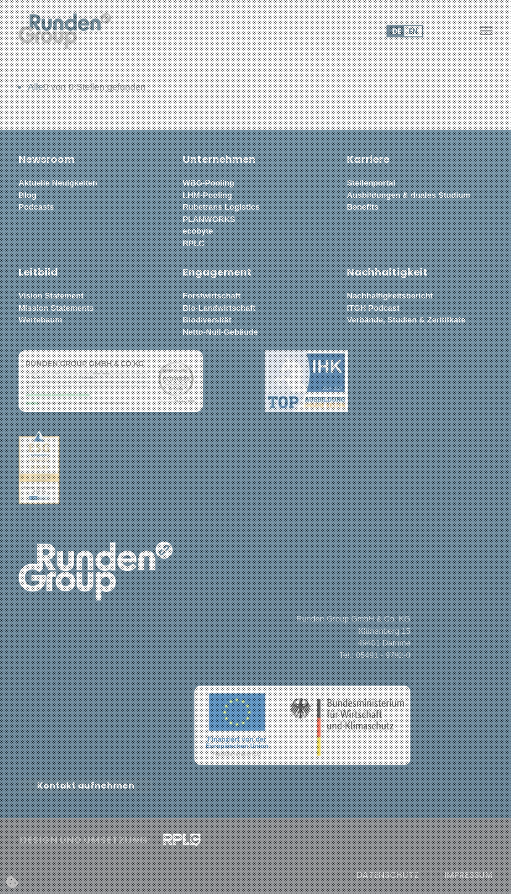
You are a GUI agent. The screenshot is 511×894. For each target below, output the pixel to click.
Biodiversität (207, 319)
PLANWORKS (209, 219)
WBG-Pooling (209, 182)
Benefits (362, 206)
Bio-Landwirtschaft (219, 308)
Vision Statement (51, 295)
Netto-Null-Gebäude (220, 332)
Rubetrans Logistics (221, 206)
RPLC (193, 243)
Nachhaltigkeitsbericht (390, 295)
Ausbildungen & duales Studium (408, 195)
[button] (486, 30)
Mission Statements (56, 308)
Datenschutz (387, 875)
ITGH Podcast (373, 308)
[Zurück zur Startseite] (65, 30)
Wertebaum (40, 319)
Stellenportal (371, 182)
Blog (27, 195)
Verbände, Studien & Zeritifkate (406, 319)
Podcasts (36, 206)
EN (413, 31)
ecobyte (198, 231)
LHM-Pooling (207, 195)
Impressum (468, 875)
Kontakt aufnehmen (86, 785)
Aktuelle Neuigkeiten (58, 182)
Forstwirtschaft (212, 295)
